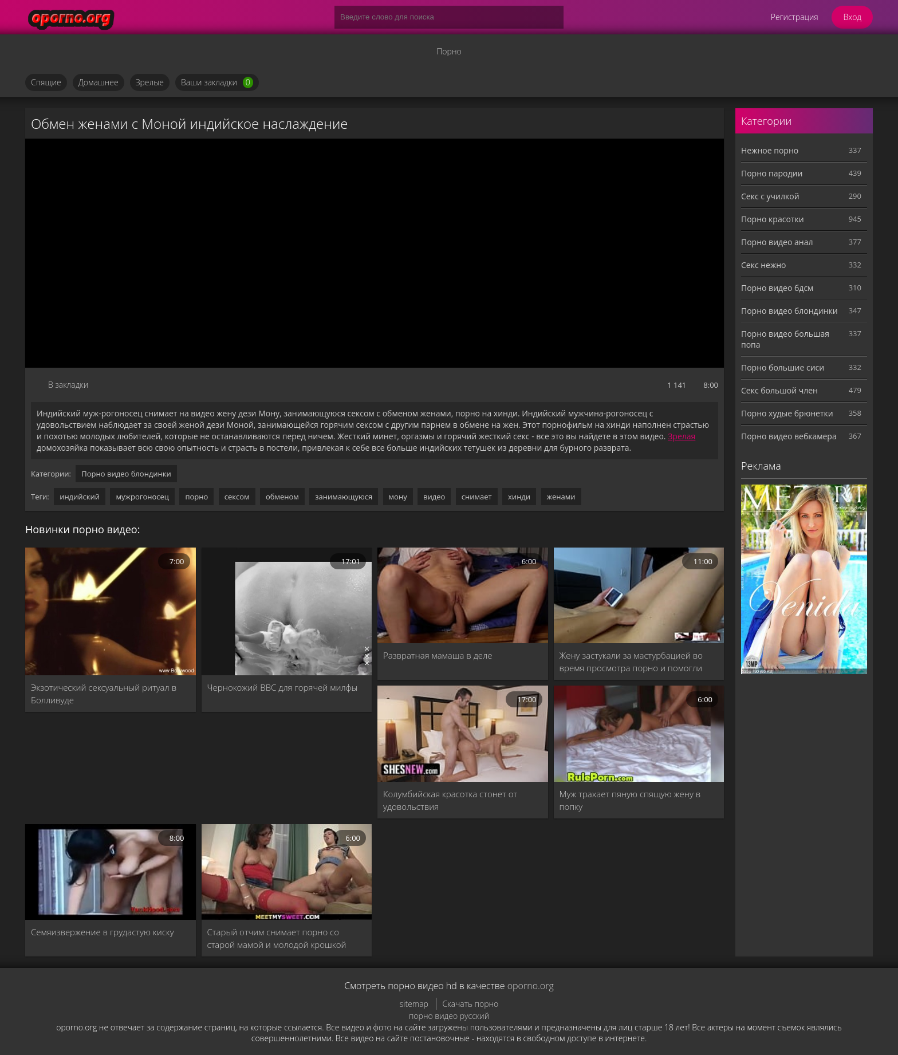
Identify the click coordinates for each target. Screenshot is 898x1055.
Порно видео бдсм (777, 287)
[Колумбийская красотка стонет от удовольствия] (462, 733)
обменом (282, 496)
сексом (237, 496)
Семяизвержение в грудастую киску (102, 932)
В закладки (68, 384)
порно (196, 496)
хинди (519, 496)
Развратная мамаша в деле (438, 655)
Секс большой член (779, 390)
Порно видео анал (777, 242)
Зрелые (150, 82)
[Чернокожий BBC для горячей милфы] (287, 611)
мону (398, 496)
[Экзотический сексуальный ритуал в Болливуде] (110, 611)
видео (434, 496)
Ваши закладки (217, 82)
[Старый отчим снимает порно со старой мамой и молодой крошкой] (287, 872)
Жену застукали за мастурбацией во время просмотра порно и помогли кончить (631, 661)
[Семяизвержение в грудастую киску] (110, 872)
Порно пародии (771, 173)
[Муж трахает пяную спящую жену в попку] (639, 733)
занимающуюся (343, 496)
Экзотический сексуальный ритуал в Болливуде (103, 694)
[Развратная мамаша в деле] (462, 595)
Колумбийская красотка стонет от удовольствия (450, 800)
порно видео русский (449, 1015)
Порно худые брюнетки (787, 413)
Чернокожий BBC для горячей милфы (282, 687)
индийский (80, 496)
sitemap (414, 1003)
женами (561, 496)
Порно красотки (772, 219)
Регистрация (794, 16)
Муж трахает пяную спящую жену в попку (630, 800)
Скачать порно (471, 1003)
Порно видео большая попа (785, 339)
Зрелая (681, 436)
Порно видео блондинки (126, 474)
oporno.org (530, 985)
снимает (477, 496)
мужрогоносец (142, 496)
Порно (448, 51)
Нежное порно (769, 150)
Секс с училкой (770, 196)
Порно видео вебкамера (789, 436)
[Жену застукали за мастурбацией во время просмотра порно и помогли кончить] (639, 595)
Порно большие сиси (782, 367)
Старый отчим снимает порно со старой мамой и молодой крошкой (276, 938)
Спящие (46, 82)
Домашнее (98, 82)
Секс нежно (763, 264)
